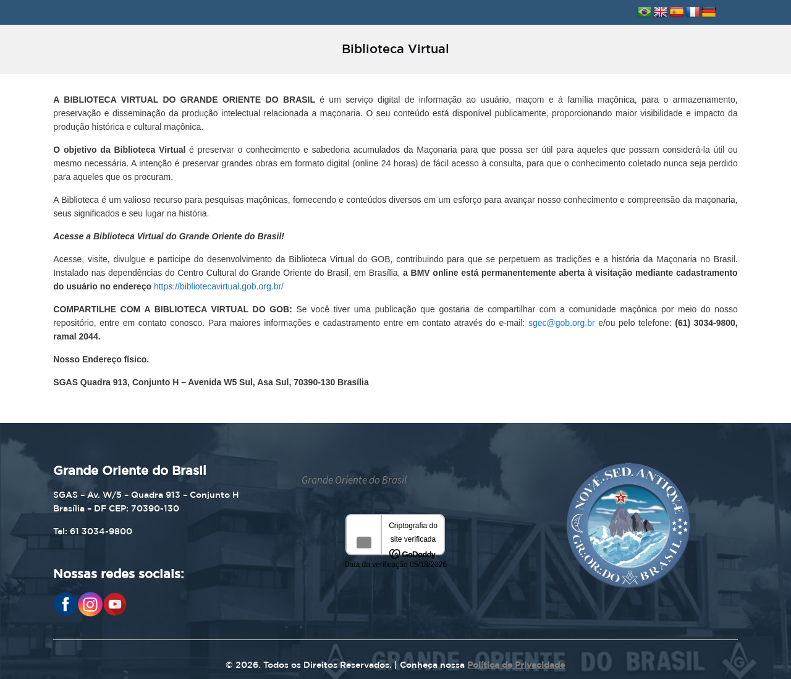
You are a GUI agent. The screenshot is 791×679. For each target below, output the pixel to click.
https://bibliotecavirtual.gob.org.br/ (219, 286)
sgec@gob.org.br (561, 323)
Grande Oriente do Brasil (354, 480)
